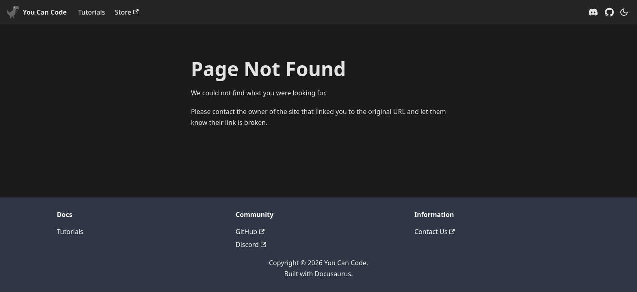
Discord (251, 244)
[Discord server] (593, 12)
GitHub (250, 231)
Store (127, 12)
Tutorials (91, 12)
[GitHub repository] (609, 12)
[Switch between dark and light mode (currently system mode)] (624, 12)
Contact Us (434, 231)
